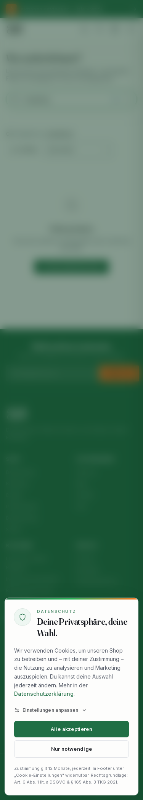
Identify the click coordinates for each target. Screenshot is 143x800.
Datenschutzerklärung (44, 693)
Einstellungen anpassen (50, 710)
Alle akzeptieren (71, 729)
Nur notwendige (71, 749)
